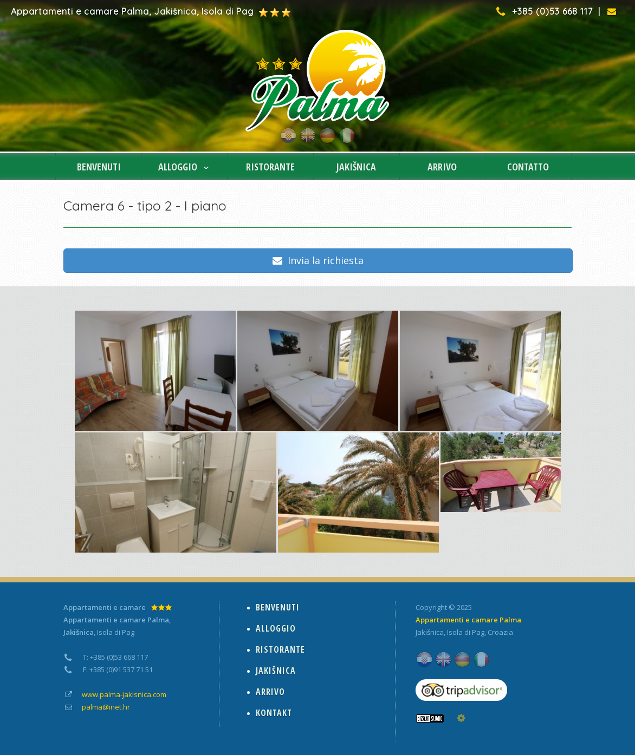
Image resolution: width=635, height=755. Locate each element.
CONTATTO (528, 166)
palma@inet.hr (106, 707)
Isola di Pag (465, 632)
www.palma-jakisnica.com (124, 694)
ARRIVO (442, 166)
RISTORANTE (270, 166)
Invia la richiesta (318, 260)
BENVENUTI (99, 166)
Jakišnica (430, 632)
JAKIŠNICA (356, 166)
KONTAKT (274, 713)
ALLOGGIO (184, 166)
